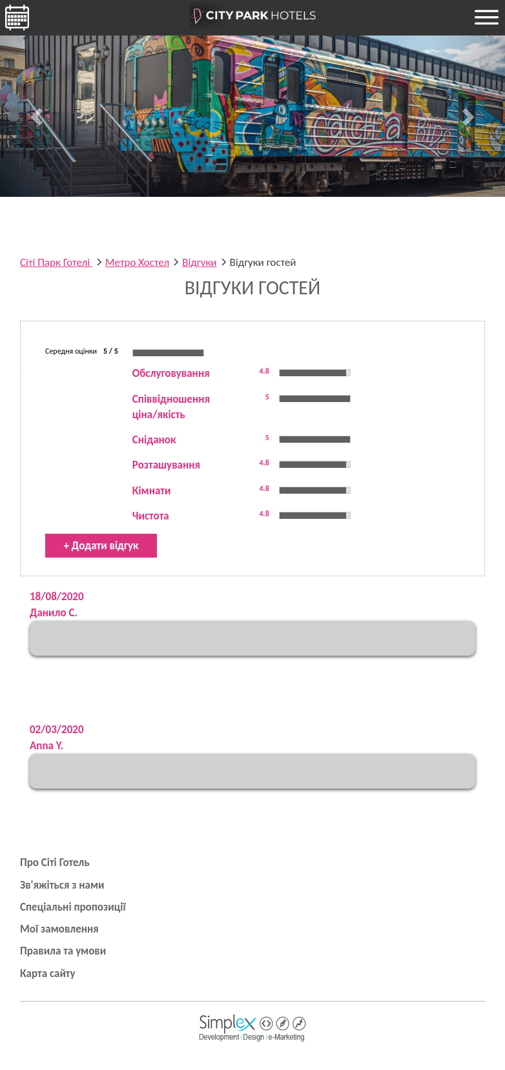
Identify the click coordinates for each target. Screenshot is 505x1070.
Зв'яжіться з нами (62, 885)
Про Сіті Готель (55, 862)
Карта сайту (48, 973)
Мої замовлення (59, 929)
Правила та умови (63, 951)
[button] (38, 116)
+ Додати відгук (101, 545)
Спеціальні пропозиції (73, 907)
